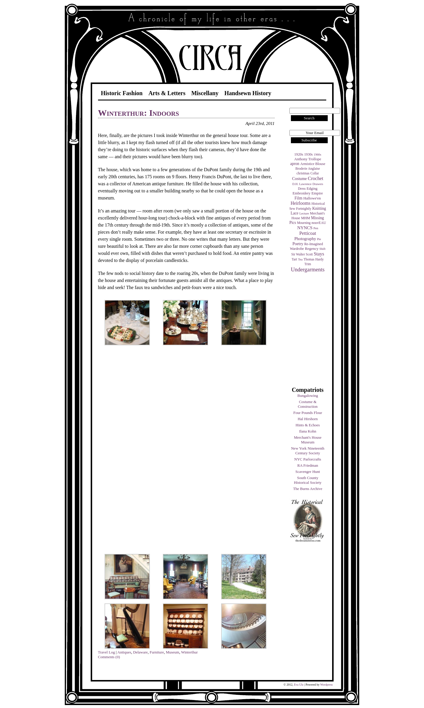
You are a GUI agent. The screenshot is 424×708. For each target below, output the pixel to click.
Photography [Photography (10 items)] (305, 238)
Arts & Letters (167, 93)
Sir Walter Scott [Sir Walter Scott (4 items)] (302, 254)
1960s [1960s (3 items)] (317, 154)
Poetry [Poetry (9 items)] (297, 243)
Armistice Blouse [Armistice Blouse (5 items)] (312, 164)
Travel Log (106, 652)
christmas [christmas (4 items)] (303, 173)
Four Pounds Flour (307, 412)
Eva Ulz (299, 684)
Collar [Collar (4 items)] (314, 173)
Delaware (140, 652)
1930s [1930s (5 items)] (308, 154)
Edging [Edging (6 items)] (312, 189)
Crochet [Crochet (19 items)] (315, 178)
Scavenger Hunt (307, 471)
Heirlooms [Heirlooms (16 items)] (301, 203)
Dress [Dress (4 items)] (302, 188)
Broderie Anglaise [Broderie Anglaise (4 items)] (307, 168)
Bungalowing (307, 395)
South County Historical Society (308, 480)
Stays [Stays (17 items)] (319, 254)
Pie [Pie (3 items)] (319, 239)
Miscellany (204, 93)
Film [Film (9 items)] (298, 198)
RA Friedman (307, 465)
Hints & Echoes (308, 425)
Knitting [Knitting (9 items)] (319, 208)
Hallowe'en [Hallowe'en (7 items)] (312, 198)
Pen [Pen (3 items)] (316, 228)
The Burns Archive (307, 488)
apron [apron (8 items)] (294, 163)
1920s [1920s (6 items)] (298, 154)
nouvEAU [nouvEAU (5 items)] (319, 223)
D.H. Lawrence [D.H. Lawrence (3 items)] (302, 184)
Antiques (124, 652)
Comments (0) (109, 657)
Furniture (157, 652)
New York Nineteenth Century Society (307, 450)
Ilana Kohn (307, 431)
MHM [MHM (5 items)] (305, 218)
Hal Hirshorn (308, 419)
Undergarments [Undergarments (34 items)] (308, 269)
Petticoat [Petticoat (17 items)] (307, 233)
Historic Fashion (122, 93)
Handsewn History (247, 93)
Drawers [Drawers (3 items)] (317, 184)
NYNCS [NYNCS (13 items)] (304, 227)
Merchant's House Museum (308, 439)
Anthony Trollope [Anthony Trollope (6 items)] (307, 159)
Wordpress (326, 684)
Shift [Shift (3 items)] (322, 248)
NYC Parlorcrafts (307, 459)
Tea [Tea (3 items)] (300, 259)
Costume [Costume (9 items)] (299, 178)
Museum (172, 652)
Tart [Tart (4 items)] (294, 259)
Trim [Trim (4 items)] (307, 264)
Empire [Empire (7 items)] (317, 193)
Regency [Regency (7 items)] (311, 248)
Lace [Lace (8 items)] (294, 213)
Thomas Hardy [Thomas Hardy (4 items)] (314, 259)
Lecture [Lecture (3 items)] (304, 213)
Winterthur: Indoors (138, 113)
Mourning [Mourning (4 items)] (304, 223)
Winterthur (189, 652)
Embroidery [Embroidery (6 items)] (301, 193)
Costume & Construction (307, 404)
